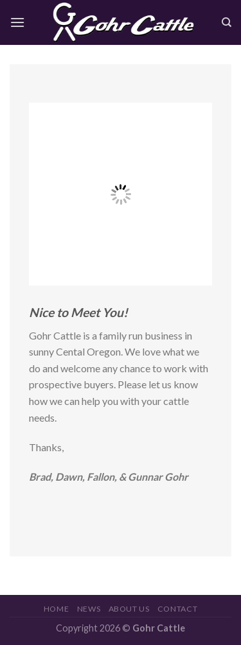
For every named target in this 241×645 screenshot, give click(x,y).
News (88, 609)
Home (56, 609)
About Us (129, 609)
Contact (177, 609)
